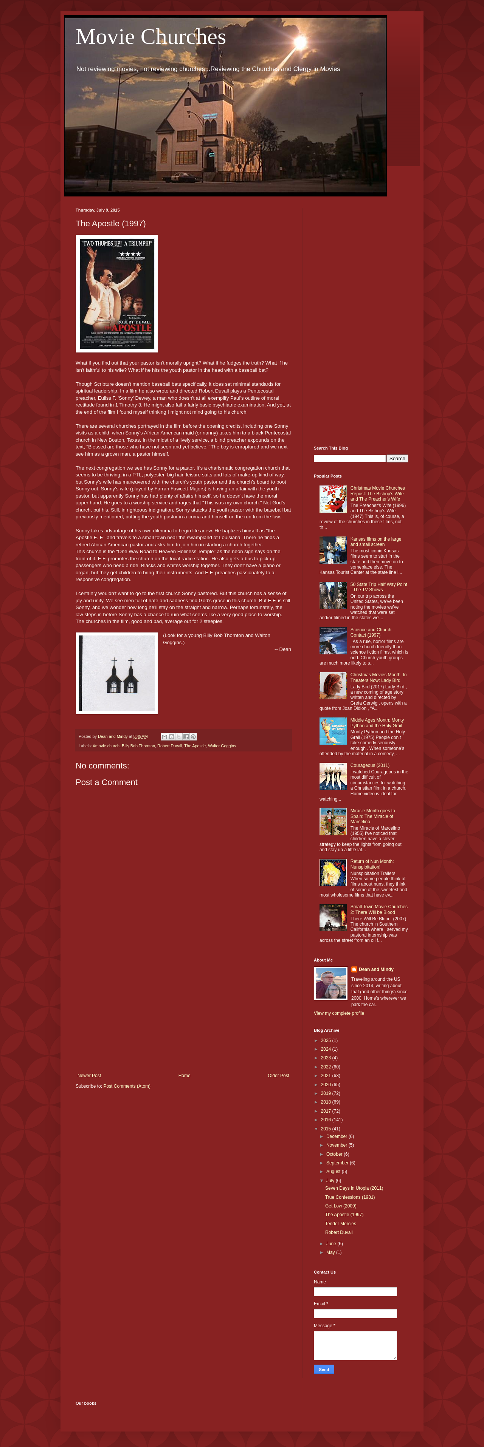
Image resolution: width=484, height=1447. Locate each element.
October (335, 1154)
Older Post (278, 1075)
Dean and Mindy (376, 969)
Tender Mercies (340, 1223)
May (331, 1252)
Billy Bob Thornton (138, 746)
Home (184, 1075)
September (338, 1163)
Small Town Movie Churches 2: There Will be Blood (379, 909)
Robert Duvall (169, 746)
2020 (326, 1084)
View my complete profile (339, 1013)
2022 (326, 1067)
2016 (326, 1119)
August (334, 1171)
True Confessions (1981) (350, 1197)
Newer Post (89, 1075)
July (331, 1180)
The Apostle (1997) (344, 1214)
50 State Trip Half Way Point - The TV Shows (379, 587)
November (337, 1145)
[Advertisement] (183, 1011)
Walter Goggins (222, 746)
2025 (326, 1040)
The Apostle (195, 746)
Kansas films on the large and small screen (376, 541)
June (331, 1243)
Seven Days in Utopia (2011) (354, 1188)
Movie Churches (151, 36)
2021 (326, 1075)
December (337, 1136)
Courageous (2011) (370, 765)
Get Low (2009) (341, 1206)
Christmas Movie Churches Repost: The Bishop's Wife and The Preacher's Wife (378, 493)
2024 (326, 1049)
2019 (326, 1093)
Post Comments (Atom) (126, 1086)
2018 (326, 1102)
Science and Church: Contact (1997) (371, 632)
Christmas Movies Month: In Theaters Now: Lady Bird (379, 677)
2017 (326, 1111)
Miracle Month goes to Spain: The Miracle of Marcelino (373, 816)
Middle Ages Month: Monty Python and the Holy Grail (377, 722)
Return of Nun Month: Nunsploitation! (372, 864)
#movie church (106, 746)
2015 (326, 1129)
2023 (326, 1058)
